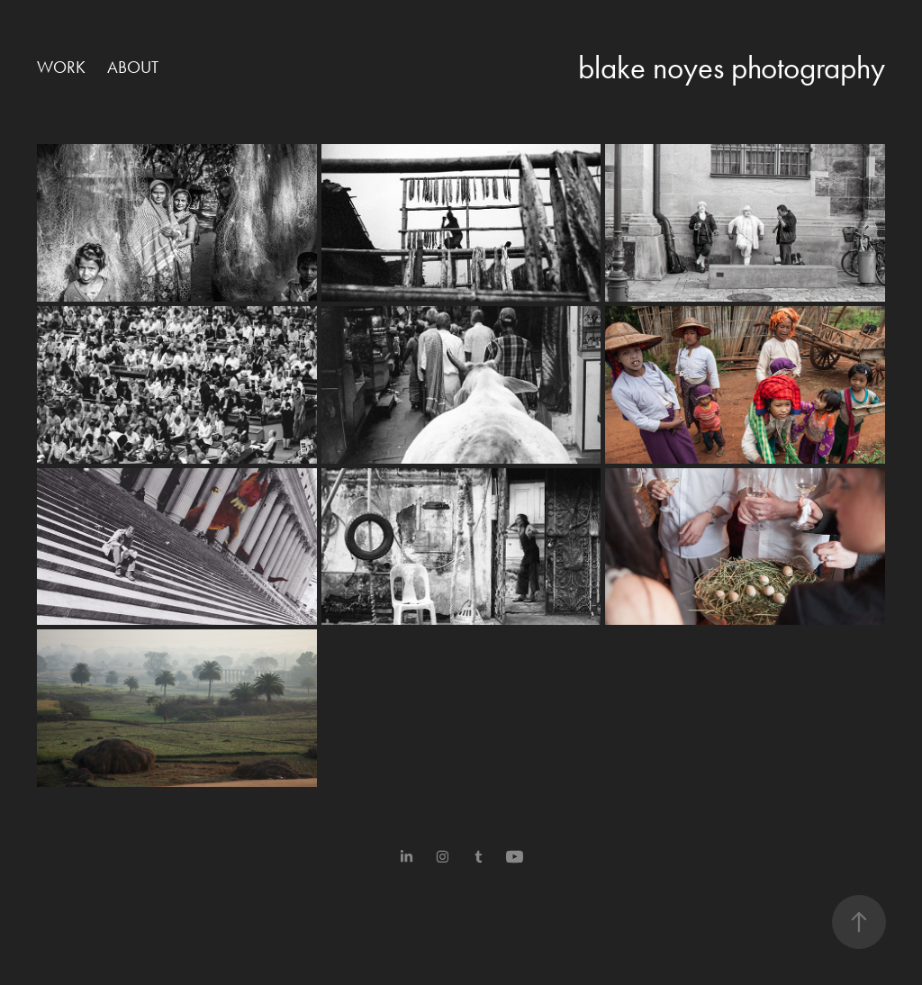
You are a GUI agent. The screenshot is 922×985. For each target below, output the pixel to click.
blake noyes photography (731, 68)
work (61, 67)
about (132, 67)
